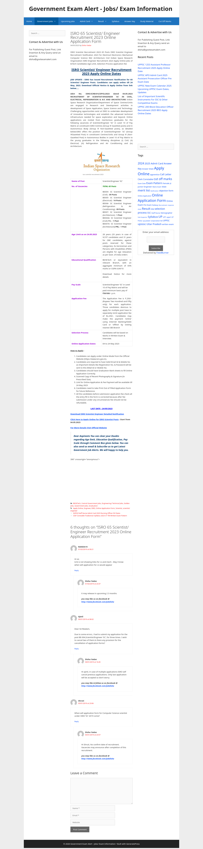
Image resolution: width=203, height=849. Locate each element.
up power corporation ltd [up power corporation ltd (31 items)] (152, 221)
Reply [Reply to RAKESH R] (76, 570)
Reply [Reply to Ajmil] (76, 648)
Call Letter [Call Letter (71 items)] (165, 174)
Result (103, 21)
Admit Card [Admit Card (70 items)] (157, 163)
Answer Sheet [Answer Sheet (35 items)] (148, 169)
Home (29, 21)
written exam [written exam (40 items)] (168, 224)
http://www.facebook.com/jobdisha (97, 601)
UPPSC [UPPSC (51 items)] (166, 220)
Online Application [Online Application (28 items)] (144, 196)
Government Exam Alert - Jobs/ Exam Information (100, 9)
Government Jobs (47, 21)
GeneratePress (133, 844)
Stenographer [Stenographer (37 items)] (166, 213)
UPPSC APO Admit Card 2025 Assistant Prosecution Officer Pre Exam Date (155, 78)
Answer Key (129, 21)
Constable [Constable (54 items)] (148, 179)
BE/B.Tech (77, 503)
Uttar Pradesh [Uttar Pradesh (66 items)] (153, 224)
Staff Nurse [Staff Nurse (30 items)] (155, 213)
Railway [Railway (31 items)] (155, 205)
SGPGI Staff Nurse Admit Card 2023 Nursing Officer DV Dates (96, 513)
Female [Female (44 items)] (166, 183)
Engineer (87, 508)
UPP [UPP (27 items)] (164, 217)
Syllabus (115, 21)
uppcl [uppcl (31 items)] (168, 217)
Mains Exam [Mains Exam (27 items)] (157, 187)
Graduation (93, 506)
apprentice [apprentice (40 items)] (155, 174)
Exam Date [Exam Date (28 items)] (142, 183)
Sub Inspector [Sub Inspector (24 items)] (142, 217)
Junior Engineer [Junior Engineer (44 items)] (145, 186)
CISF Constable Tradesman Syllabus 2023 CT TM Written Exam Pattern (100, 515)
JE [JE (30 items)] (170, 183)
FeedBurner (163, 252)
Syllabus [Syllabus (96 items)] (153, 216)
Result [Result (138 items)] (146, 209)
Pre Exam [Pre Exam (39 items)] (148, 205)
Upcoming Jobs (68, 21)
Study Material (146, 21)
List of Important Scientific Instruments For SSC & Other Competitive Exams (153, 99)
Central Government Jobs (91, 503)
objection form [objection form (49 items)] (166, 190)
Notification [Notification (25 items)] (154, 191)
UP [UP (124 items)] (160, 216)
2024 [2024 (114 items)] (141, 163)
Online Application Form (105, 508)
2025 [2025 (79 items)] (147, 163)
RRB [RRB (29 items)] (152, 209)
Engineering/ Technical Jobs (112, 503)
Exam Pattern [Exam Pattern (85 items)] (154, 183)
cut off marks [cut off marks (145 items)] (163, 179)
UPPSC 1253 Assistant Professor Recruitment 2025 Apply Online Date (154, 68)
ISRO (93, 508)
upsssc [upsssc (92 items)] (142, 224)
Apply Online (78, 508)
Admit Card (88, 21)
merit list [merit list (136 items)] (144, 190)
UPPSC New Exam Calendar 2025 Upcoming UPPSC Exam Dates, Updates (155, 89)
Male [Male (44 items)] (164, 186)
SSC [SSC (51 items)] (149, 212)
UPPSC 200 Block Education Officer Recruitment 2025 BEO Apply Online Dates (155, 110)
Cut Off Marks (165, 21)
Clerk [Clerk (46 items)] (140, 179)
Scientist (119, 508)
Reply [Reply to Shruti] (76, 721)
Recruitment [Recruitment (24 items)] (163, 205)
